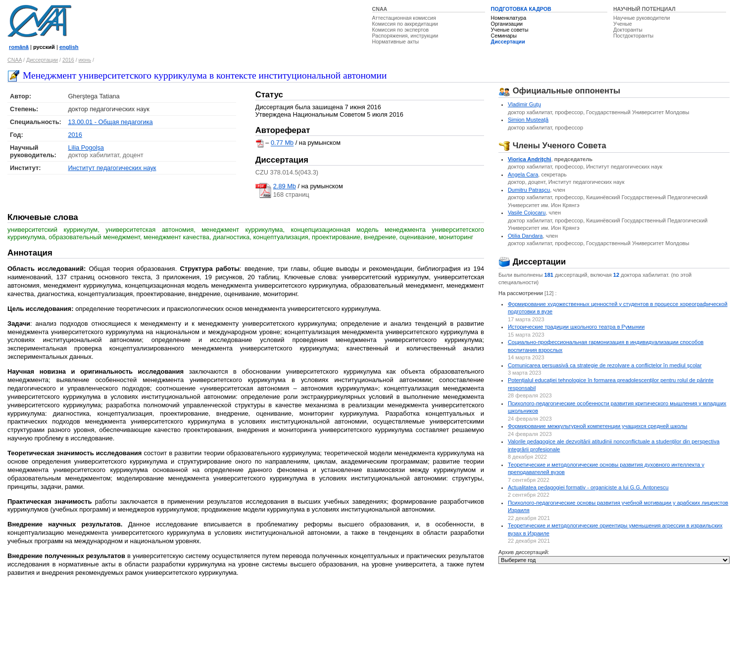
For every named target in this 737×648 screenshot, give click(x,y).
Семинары (504, 36)
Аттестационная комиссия (404, 18)
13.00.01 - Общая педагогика (110, 122)
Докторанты (627, 30)
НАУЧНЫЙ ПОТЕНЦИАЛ (644, 9)
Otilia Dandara (525, 236)
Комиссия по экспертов (400, 30)
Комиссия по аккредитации (405, 24)
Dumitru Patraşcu (529, 190)
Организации (507, 24)
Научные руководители (641, 18)
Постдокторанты (633, 36)
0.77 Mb (282, 143)
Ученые (622, 24)
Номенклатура (509, 18)
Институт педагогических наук (112, 168)
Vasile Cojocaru (527, 213)
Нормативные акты (395, 41)
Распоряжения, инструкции (405, 36)
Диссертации (508, 41)
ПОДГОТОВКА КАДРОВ (521, 9)
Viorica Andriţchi (529, 159)
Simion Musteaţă (528, 120)
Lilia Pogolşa (86, 147)
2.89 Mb (284, 186)
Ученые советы (510, 30)
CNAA (380, 9)
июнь (85, 60)
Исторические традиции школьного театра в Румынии (576, 327)
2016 (68, 60)
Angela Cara (523, 174)
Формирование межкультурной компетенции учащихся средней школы (598, 426)
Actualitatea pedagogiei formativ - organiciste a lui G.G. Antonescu (588, 487)
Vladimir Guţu (524, 104)
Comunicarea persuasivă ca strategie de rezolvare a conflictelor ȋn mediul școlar (605, 365)
